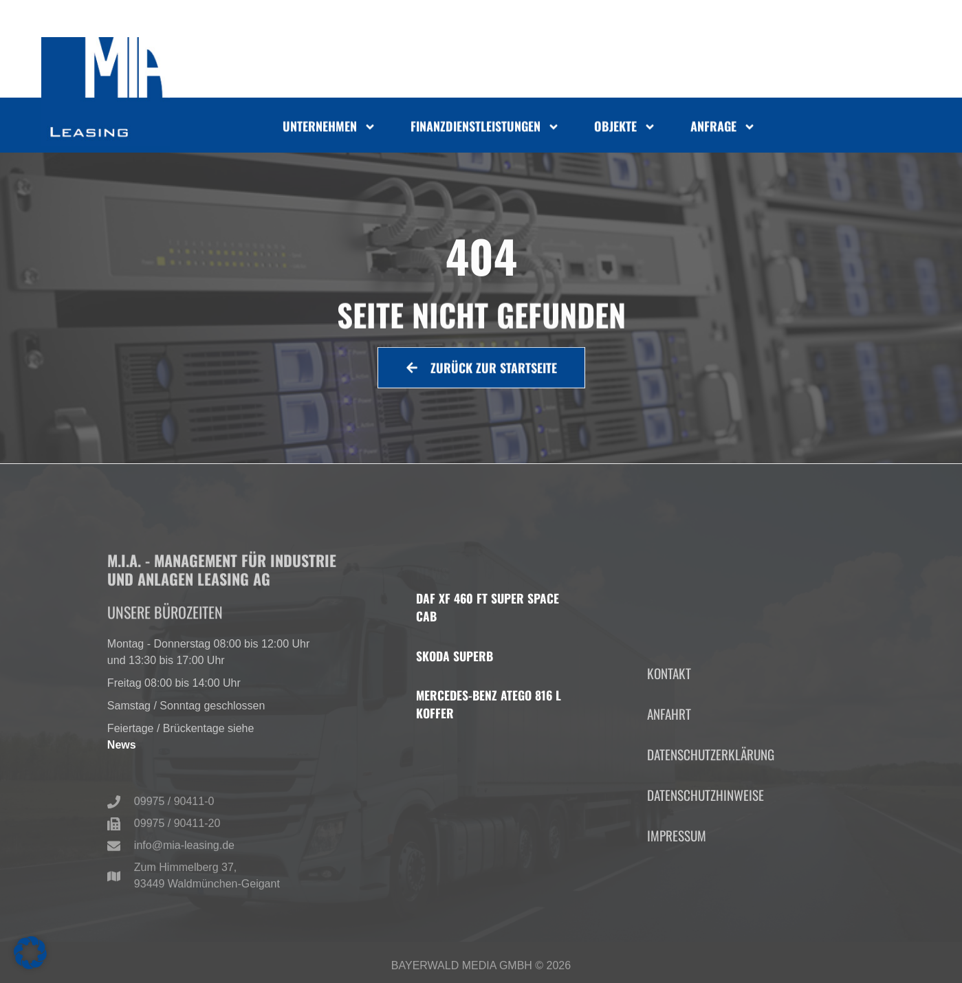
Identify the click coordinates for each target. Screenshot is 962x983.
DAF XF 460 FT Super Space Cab (487, 607)
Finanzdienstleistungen (485, 129)
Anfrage (723, 129)
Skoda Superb (454, 656)
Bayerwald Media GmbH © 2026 (481, 969)
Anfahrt (669, 776)
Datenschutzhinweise (705, 858)
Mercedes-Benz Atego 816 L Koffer (488, 704)
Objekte (625, 129)
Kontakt (669, 736)
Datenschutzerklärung (710, 818)
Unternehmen (329, 129)
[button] (30, 953)
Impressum (676, 899)
